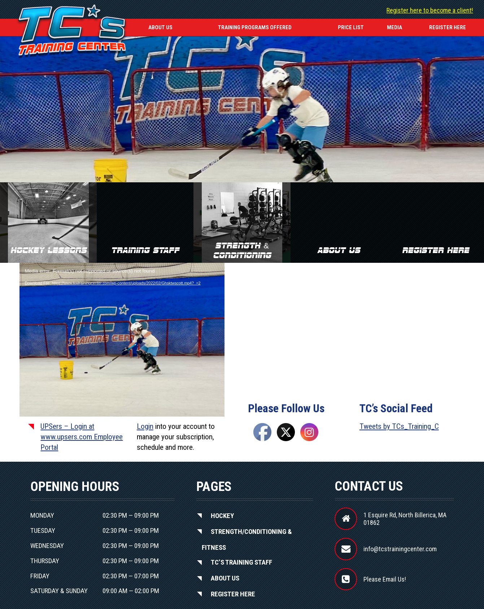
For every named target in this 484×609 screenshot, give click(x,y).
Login (145, 426)
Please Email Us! (384, 579)
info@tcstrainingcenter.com (400, 549)
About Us (160, 27)
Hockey (222, 515)
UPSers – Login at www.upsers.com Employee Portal (81, 437)
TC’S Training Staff (241, 562)
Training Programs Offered (255, 27)
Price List (351, 27)
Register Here (233, 594)
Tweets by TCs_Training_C (399, 426)
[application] (121, 320)
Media (394, 27)
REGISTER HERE (447, 27)
